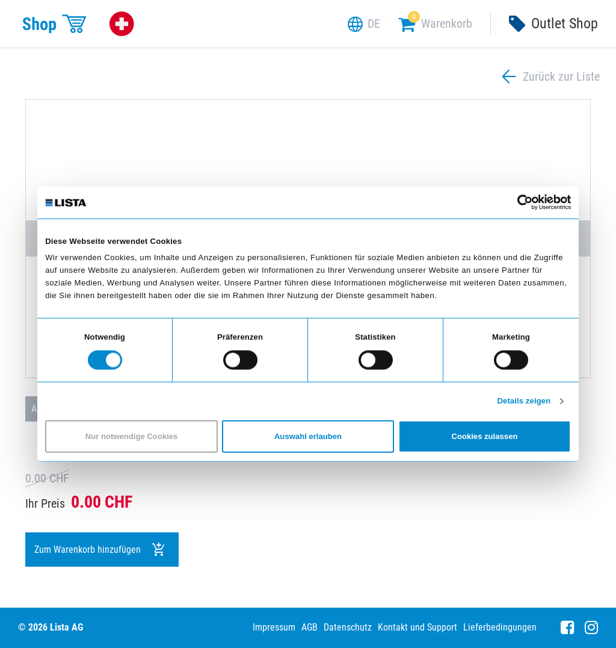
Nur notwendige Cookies (131, 436)
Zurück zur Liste (549, 76)
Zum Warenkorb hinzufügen (100, 549)
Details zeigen (523, 400)
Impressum (274, 627)
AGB (309, 627)
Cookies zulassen (484, 436)
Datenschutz (348, 627)
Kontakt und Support (417, 627)
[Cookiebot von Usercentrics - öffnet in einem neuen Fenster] (518, 202)
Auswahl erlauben (308, 436)
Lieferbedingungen (500, 627)
